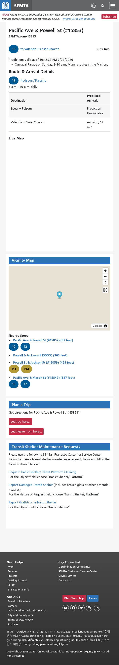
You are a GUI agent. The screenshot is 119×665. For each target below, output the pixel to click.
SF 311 (12, 585)
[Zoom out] (105, 276)
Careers (12, 606)
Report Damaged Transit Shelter (31, 485)
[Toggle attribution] (105, 326)
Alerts (5, 14)
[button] (93, 5)
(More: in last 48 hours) (79, 19)
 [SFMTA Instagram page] (89, 607)
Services (12, 571)
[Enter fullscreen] (105, 290)
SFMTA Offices (67, 576)
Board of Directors (19, 601)
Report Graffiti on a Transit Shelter (32, 502)
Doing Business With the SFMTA (27, 610)
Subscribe (109, 17)
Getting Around (17, 580)
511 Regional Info (18, 589)
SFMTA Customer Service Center (78, 571)
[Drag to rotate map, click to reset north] (105, 282)
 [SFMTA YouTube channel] (65, 607)
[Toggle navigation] (112, 5)
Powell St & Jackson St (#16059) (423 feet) (43, 362)
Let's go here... (20, 421)
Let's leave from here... (26, 431)
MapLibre (97, 326)
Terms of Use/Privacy (20, 619)
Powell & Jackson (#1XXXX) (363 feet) (40, 355)
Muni (11, 566)
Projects (12, 576)
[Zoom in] (105, 271)
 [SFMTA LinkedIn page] (97, 607)
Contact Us (65, 580)
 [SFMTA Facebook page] (73, 607)
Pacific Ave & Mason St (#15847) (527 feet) (44, 378)
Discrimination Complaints (74, 566)
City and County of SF (21, 615)
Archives (13, 624)
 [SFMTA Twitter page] (81, 607)
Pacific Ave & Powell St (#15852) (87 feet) (43, 340)
